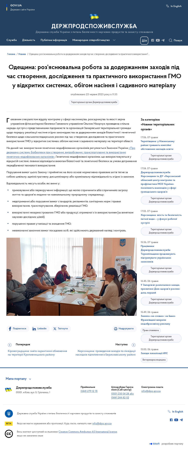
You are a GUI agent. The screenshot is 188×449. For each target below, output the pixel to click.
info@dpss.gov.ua (151, 391)
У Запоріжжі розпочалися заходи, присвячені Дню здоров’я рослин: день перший (160, 289)
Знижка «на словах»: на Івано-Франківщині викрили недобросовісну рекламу (158, 320)
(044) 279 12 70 (89, 391)
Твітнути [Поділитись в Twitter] (63, 328)
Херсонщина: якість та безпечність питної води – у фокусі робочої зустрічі (161, 219)
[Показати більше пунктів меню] (114, 40)
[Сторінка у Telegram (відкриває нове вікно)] (163, 40)
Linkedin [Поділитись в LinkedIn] (41, 328)
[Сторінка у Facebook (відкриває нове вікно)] (153, 40)
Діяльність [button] (28, 40)
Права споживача (151, 330)
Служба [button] (11, 40)
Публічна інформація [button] (54, 40)
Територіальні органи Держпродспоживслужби (94, 102)
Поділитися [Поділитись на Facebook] (19, 328)
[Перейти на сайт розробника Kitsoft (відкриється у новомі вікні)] (155, 444)
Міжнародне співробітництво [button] (91, 40)
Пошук (178, 40)
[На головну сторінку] (94, 22)
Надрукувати (126, 328)
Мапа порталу (16, 379)
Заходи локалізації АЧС (154, 353)
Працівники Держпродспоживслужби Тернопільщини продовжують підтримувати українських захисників (158, 254)
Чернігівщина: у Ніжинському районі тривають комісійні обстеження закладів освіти (157, 145)
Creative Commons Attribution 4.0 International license (88, 432)
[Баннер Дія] (144, 41)
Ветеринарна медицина (154, 360)
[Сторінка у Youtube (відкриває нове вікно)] (158, 40)
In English (176, 6)
